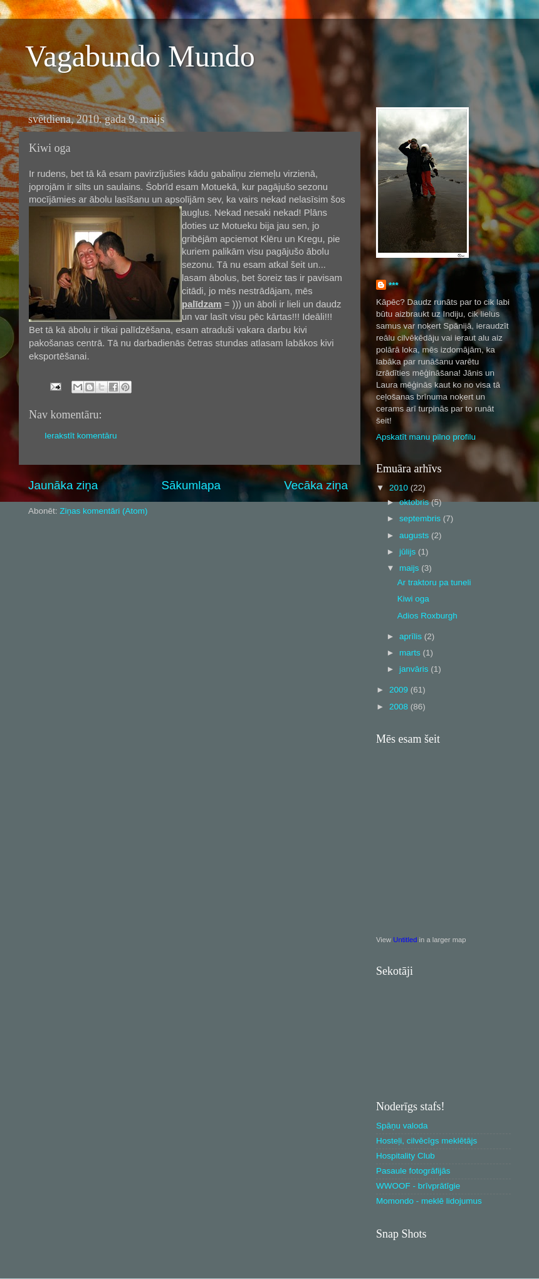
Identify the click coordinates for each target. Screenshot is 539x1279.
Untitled (405, 939)
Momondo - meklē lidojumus (429, 1201)
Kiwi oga (413, 598)
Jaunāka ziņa (63, 485)
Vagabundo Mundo (140, 56)
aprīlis (411, 636)
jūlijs (408, 551)
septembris (421, 518)
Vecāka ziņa (316, 485)
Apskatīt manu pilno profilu (426, 437)
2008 (400, 706)
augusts (415, 535)
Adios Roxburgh (427, 615)
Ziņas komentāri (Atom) (103, 511)
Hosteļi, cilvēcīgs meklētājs (426, 1140)
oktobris (415, 502)
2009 (400, 689)
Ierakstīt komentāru (80, 435)
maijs (410, 568)
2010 (400, 487)
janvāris (415, 669)
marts (411, 652)
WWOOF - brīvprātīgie (418, 1186)
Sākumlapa (191, 485)
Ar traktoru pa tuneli (434, 582)
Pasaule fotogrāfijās (413, 1171)
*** (394, 285)
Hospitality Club (405, 1155)
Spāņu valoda (402, 1125)
